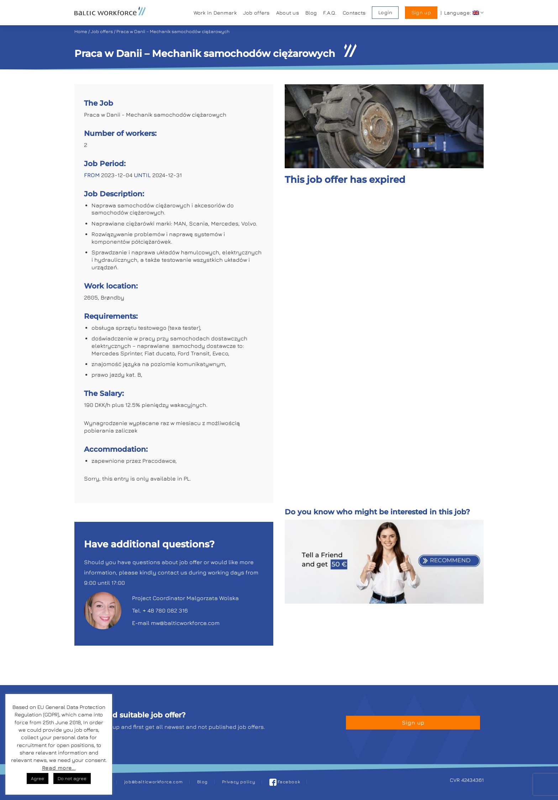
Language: (464, 12)
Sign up (421, 12)
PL (187, 478)
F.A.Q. (329, 13)
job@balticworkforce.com (153, 781)
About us (287, 13)
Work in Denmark (215, 13)
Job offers (256, 13)
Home (80, 31)
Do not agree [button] (72, 778)
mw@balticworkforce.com (185, 623)
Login (385, 12)
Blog (311, 13)
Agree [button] (37, 778)
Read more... (59, 768)
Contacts (354, 13)
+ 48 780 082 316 (165, 610)
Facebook (284, 781)
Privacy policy (239, 781)
